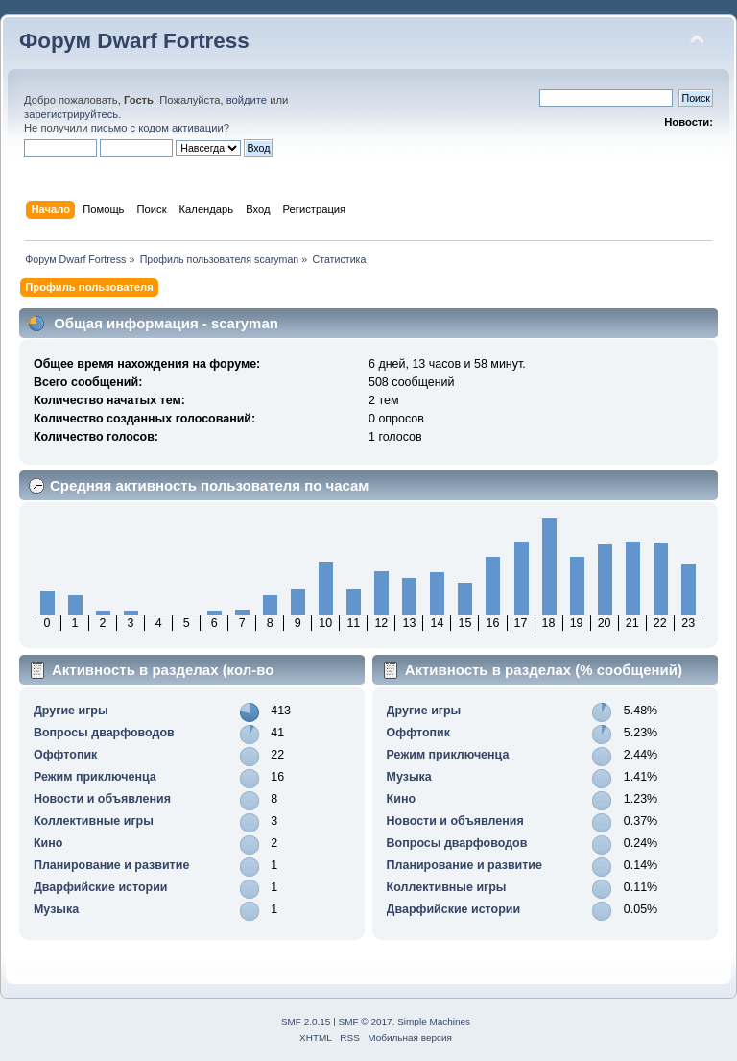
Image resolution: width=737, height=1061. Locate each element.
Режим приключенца (95, 777)
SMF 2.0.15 (306, 1021)
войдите (246, 100)
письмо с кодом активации (157, 127)
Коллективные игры (94, 821)
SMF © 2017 (365, 1021)
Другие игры (71, 710)
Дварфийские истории (101, 887)
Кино (48, 843)
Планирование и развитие (111, 865)
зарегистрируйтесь (71, 114)
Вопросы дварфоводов (104, 732)
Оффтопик (65, 754)
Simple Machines (433, 1021)
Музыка (56, 909)
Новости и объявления (102, 799)
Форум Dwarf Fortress (134, 41)
